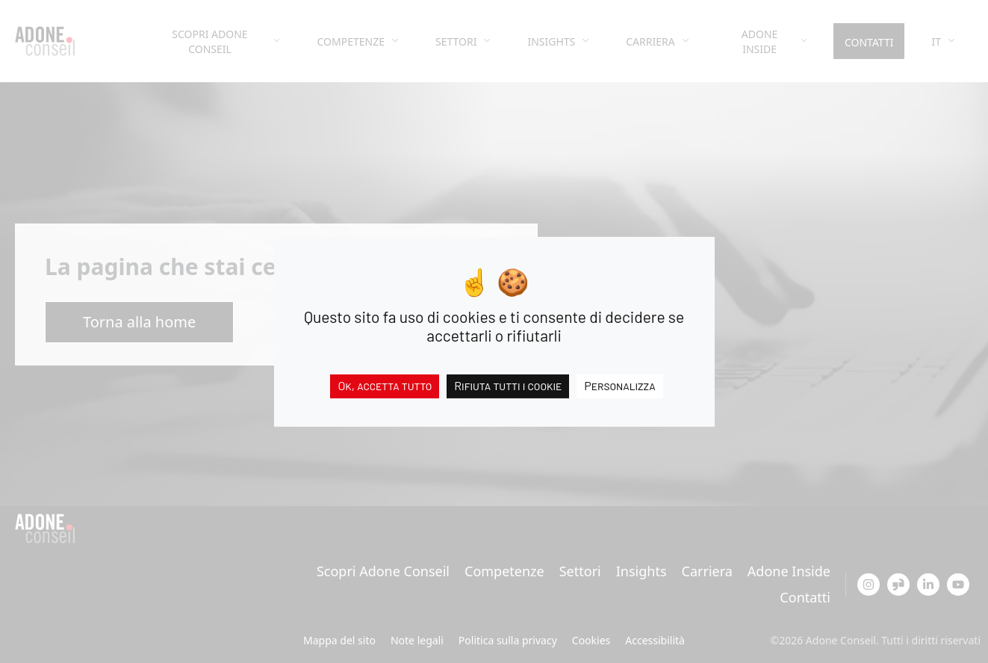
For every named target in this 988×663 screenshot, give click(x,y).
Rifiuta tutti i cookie (508, 384)
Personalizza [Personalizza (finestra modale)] (619, 384)
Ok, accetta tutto (385, 384)
